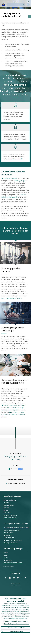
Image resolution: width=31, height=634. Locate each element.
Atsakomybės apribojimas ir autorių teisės (16, 527)
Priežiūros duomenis (10, 178)
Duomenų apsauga (9, 538)
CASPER (6, 557)
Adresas (6, 510)
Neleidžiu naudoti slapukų (16, 631)
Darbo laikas (7, 512)
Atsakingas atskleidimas (11, 543)
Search (23, 4)
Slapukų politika (8, 533)
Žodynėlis (6, 502)
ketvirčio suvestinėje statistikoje (14, 405)
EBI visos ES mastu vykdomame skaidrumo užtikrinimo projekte (13, 414)
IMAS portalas (8, 560)
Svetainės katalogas (9, 566)
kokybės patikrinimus (8, 298)
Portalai (6, 552)
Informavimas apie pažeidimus (13, 563)
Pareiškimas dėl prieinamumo (13, 540)
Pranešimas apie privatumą (12, 530)
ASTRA (5, 555)
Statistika (14, 469)
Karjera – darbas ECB (10, 500)
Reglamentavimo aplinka (16, 483)
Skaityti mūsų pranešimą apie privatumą (16, 621)
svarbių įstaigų (20, 181)
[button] (28, 2)
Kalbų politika (8, 535)
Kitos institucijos (9, 505)
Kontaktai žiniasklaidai (10, 515)
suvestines (13, 159)
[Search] (14, 4)
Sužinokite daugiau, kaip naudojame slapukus (16, 624)
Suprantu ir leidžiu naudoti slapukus (16, 627)
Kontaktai (6, 507)
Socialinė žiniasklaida (10, 518)
